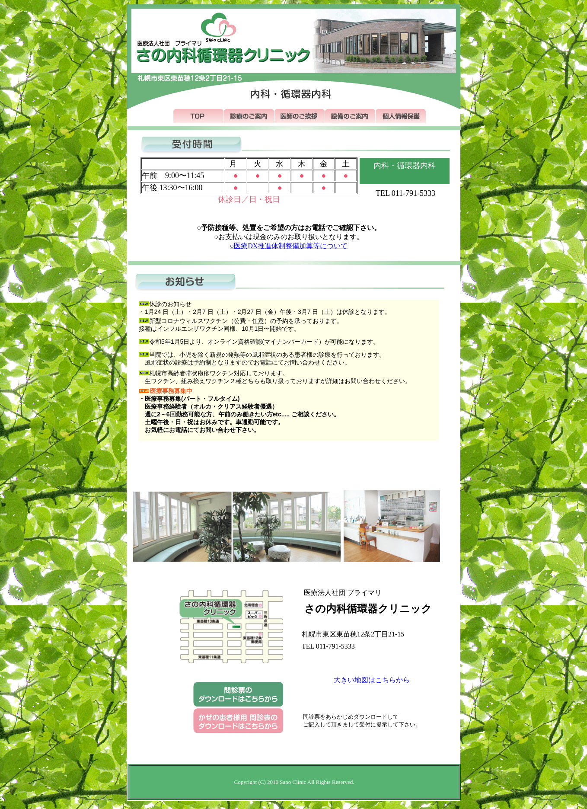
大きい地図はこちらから (372, 680)
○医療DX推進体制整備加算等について (289, 245)
